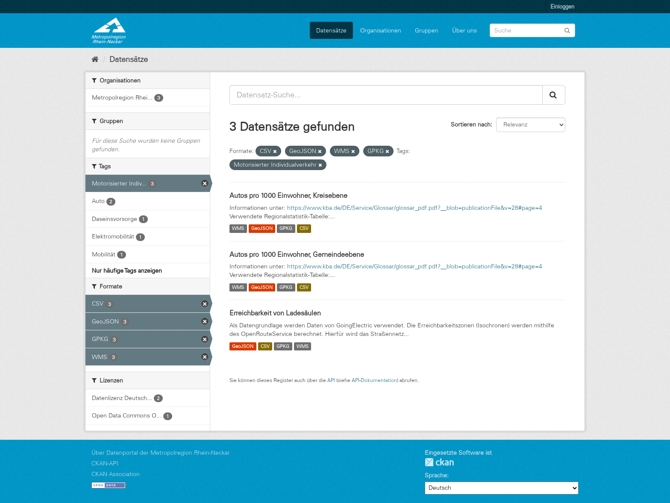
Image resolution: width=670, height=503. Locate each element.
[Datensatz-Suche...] (386, 95)
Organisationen (380, 30)
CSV (304, 229)
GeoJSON (262, 229)
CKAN (439, 462)
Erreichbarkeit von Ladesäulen (275, 313)
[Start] (95, 59)
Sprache (436, 475)
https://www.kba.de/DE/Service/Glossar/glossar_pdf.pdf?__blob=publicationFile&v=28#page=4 (414, 208)
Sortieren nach (471, 124)
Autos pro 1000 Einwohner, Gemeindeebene (296, 254)
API (331, 380)
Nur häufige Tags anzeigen (127, 270)
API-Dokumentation (374, 380)
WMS (238, 229)
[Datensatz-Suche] (532, 30)
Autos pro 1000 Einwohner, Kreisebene (288, 195)
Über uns (464, 30)
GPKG (285, 229)
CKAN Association (115, 474)
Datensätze (331, 30)
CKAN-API (104, 463)
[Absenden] (567, 29)
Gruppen (426, 30)
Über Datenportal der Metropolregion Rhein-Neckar (160, 452)
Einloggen (562, 6)
